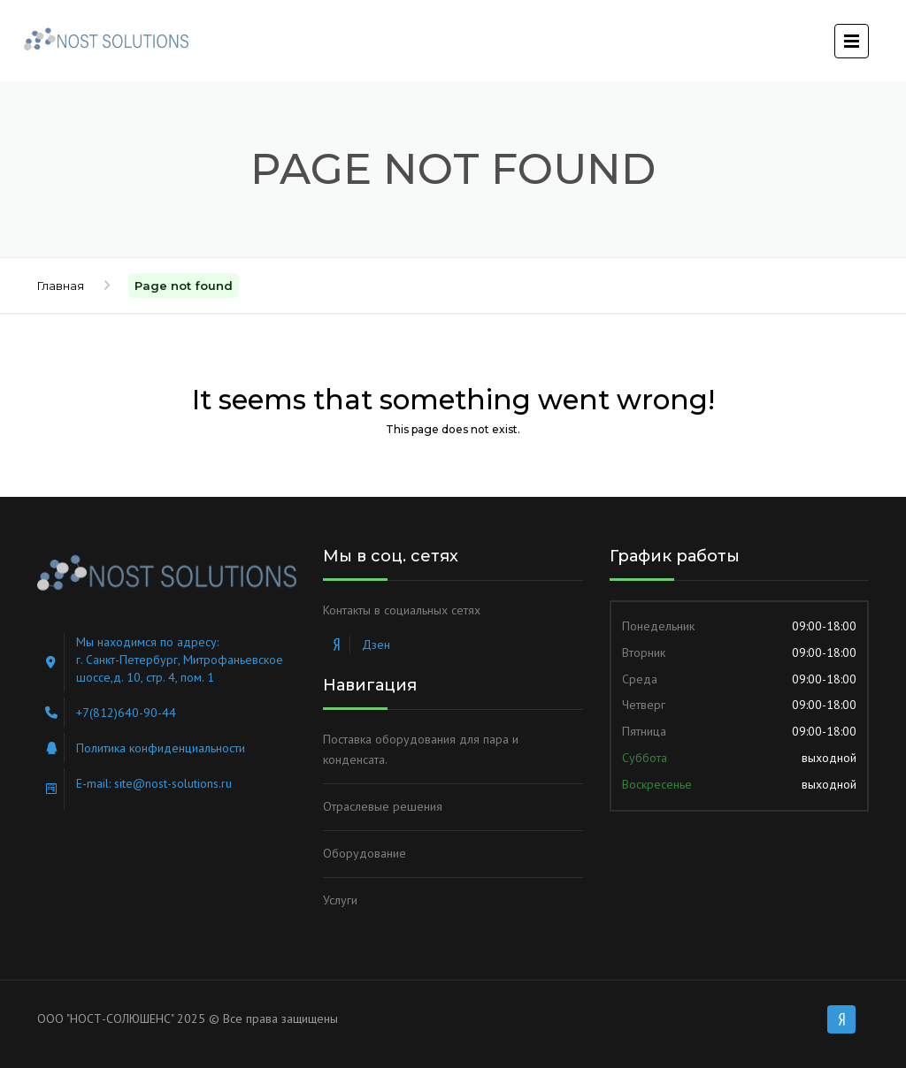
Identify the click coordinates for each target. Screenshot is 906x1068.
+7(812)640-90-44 (126, 713)
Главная (60, 285)
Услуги (340, 900)
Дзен (376, 644)
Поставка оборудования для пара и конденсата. (420, 749)
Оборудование (364, 853)
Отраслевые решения (382, 806)
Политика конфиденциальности (160, 748)
